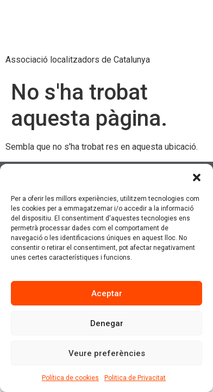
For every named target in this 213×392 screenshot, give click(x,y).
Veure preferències (106, 353)
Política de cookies (70, 378)
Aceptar (106, 293)
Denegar (106, 323)
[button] (196, 177)
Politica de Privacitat (135, 378)
